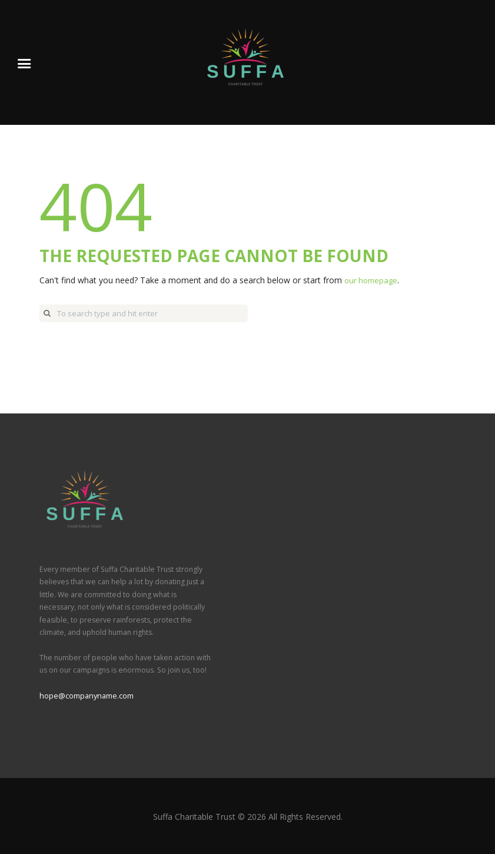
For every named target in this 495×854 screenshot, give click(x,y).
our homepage (372, 280)
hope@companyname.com (85, 695)
